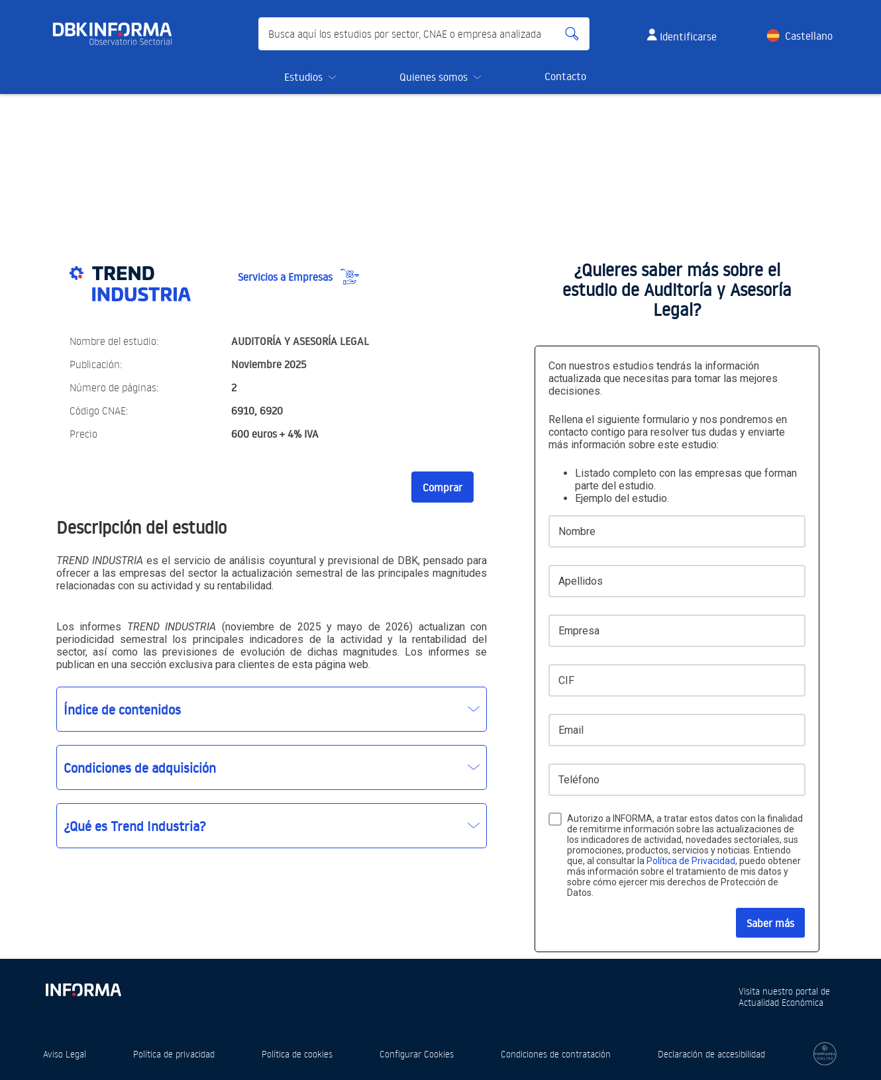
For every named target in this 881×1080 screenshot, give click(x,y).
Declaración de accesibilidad (711, 1053)
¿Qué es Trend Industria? (135, 825)
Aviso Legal (64, 1053)
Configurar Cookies (417, 1053)
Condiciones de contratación (556, 1053)
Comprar (442, 487)
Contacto (565, 76)
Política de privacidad (174, 1053)
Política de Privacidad (691, 861)
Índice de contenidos (122, 709)
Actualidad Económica (781, 1002)
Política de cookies (297, 1053)
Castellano (809, 35)
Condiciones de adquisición (140, 767)
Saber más (770, 923)
